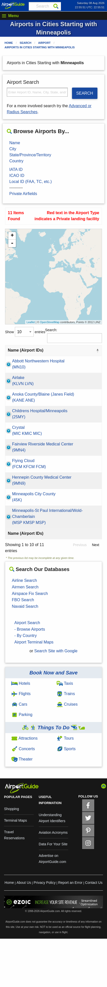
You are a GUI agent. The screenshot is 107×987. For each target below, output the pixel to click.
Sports (66, 797)
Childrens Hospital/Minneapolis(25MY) (30, 435)
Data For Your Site (53, 892)
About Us (24, 931)
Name (14, 143)
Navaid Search (25, 655)
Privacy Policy (45, 931)
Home (9, 42)
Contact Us (93, 931)
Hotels (20, 732)
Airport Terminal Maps (33, 690)
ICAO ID (16, 175)
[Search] (55, 6)
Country (16, 161)
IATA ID (16, 169)
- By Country (25, 684)
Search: (73, 335)
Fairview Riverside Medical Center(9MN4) (28, 474)
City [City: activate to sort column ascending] (58, 350)
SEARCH (84, 93)
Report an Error (70, 931)
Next (95, 593)
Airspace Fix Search (30, 642)
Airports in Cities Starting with (40, 47)
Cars (19, 752)
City (12, 149)
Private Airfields (23, 194)
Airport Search (27, 671)
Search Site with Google (56, 699)
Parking (21, 763)
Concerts (23, 797)
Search (25, 42)
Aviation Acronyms (53, 881)
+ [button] (12, 236)
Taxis (65, 732)
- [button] (12, 243)
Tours (65, 786)
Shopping (11, 857)
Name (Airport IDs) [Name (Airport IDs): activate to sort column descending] (25, 350)
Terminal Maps (15, 869)
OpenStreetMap (50, 322)
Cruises (67, 752)
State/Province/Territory (30, 155)
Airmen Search (25, 635)
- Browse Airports (29, 677)
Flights (21, 742)
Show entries (25, 332)
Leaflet (30, 322)
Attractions (24, 786)
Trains (66, 742)
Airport (44, 42)
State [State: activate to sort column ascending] (86, 350)
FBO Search (23, 648)
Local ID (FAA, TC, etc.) (30, 181)
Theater (21, 807)
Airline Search (24, 629)
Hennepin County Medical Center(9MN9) (27, 513)
